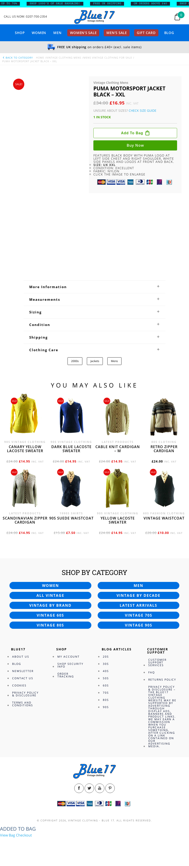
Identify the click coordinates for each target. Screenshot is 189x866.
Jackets (94, 361)
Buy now (135, 145)
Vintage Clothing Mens (63, 57)
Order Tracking (65, 675)
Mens (114, 361)
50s (106, 678)
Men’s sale (116, 32)
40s (106, 671)
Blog (169, 32)
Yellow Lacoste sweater (118, 520)
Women (39, 32)
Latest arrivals (138, 605)
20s (106, 657)
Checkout (24, 835)
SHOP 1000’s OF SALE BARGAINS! (58, 3)
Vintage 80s (50, 625)
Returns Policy (162, 679)
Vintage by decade (138, 595)
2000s (75, 361)
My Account (68, 657)
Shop (20, 32)
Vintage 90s (138, 625)
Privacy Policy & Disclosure (25, 694)
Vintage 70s (138, 615)
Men (57, 32)
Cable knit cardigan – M (117, 448)
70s (106, 693)
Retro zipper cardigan (164, 448)
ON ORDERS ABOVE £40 (153, 3)
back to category (17, 57)
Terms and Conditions (22, 704)
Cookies (19, 685)
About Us (20, 657)
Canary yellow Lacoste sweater (25, 448)
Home (40, 57)
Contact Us (22, 678)
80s (106, 700)
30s (106, 664)
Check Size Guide (142, 110)
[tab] (94, 286)
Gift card (146, 32)
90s (106, 707)
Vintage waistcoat (164, 518)
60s (106, 685)
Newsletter (23, 671)
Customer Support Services (157, 662)
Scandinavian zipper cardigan (25, 520)
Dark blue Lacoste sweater (71, 448)
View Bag (7, 835)
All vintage (50, 595)
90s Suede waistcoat (71, 518)
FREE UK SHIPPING (110, 3)
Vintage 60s (50, 615)
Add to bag (132, 133)
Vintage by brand (50, 605)
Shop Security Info (70, 665)
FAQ (151, 672)
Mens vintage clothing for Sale (107, 57)
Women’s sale (83, 32)
